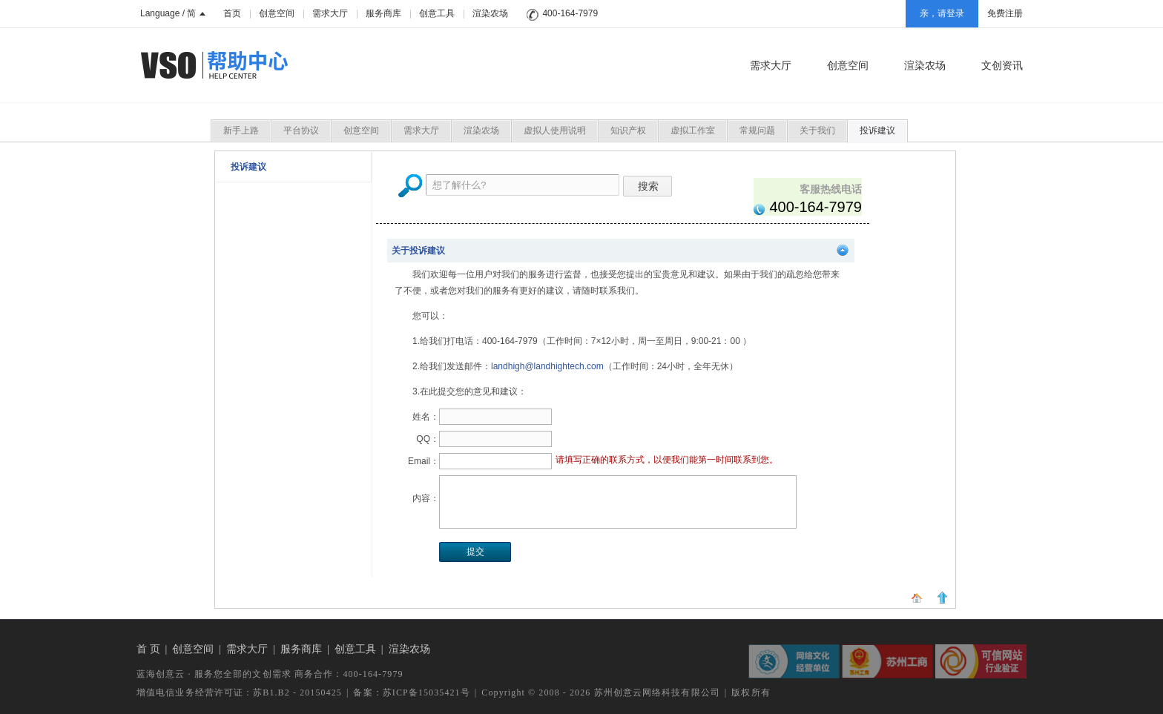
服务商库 (383, 13)
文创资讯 (1002, 65)
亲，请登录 (942, 13)
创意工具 (437, 13)
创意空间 (276, 13)
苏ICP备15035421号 (426, 692)
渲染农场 (490, 13)
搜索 (647, 186)
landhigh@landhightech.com (547, 366)
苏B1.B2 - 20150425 (297, 692)
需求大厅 (330, 13)
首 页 (148, 649)
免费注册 (1005, 13)
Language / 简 (172, 13)
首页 (232, 13)
